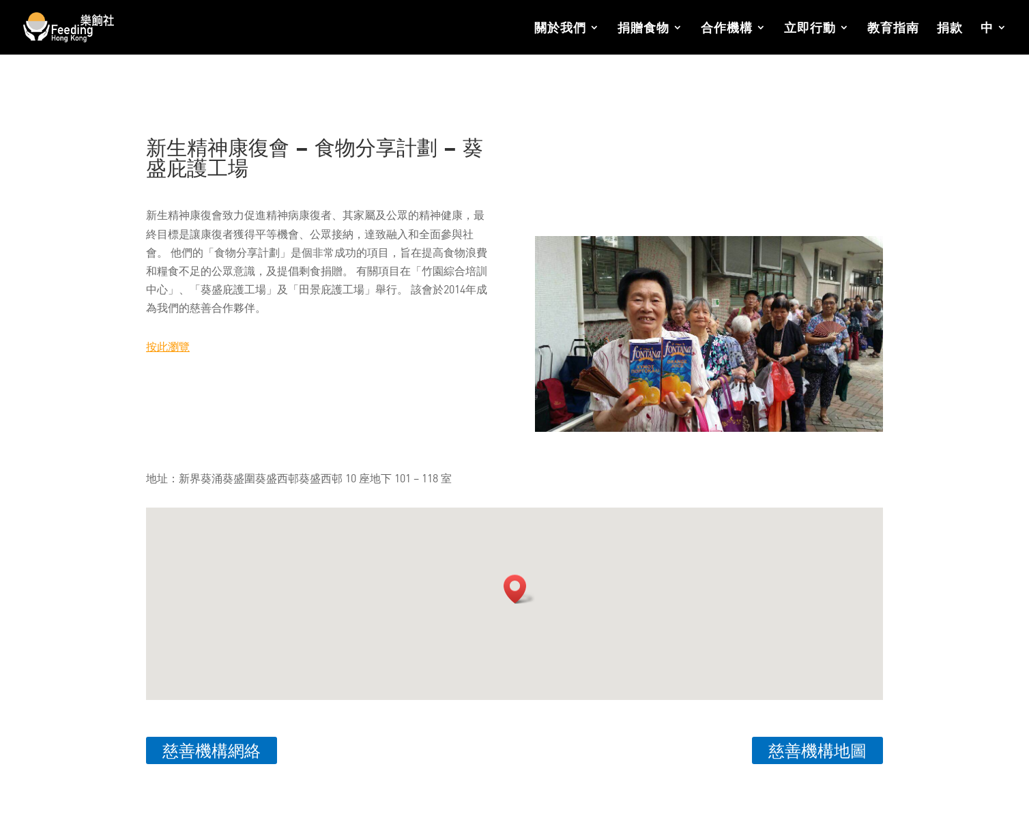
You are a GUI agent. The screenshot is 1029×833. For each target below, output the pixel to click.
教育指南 (893, 29)
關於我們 (560, 29)
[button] (519, 589)
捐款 (950, 29)
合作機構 (727, 29)
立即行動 (810, 29)
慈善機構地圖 (817, 750)
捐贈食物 (643, 29)
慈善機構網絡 (211, 750)
